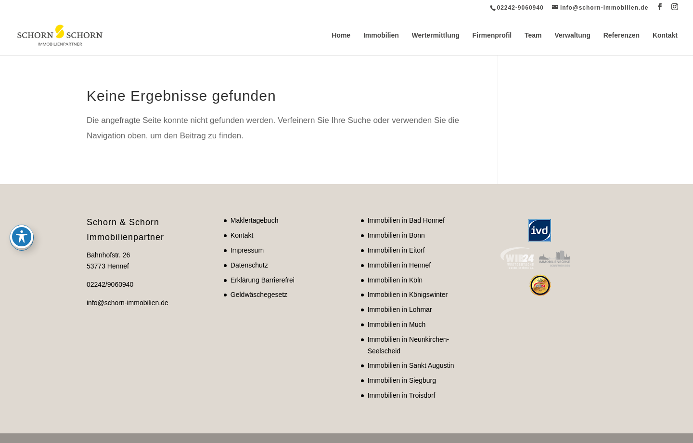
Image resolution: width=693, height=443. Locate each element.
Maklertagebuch (255, 220)
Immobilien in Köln (395, 280)
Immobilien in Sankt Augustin (411, 365)
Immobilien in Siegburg (402, 380)
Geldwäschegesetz (259, 294)
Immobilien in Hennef (399, 265)
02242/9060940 (110, 284)
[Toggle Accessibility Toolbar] (21, 194)
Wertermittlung (436, 35)
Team (533, 35)
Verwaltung (572, 35)
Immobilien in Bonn (396, 235)
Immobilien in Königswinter (408, 294)
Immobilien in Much (397, 324)
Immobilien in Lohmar (400, 309)
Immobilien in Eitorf (396, 250)
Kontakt (665, 35)
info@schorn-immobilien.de (127, 303)
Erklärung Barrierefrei (263, 280)
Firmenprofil (492, 35)
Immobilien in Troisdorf (402, 395)
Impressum (247, 250)
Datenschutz (249, 265)
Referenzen (621, 35)
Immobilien (381, 35)
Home (341, 35)
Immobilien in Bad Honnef (406, 220)
